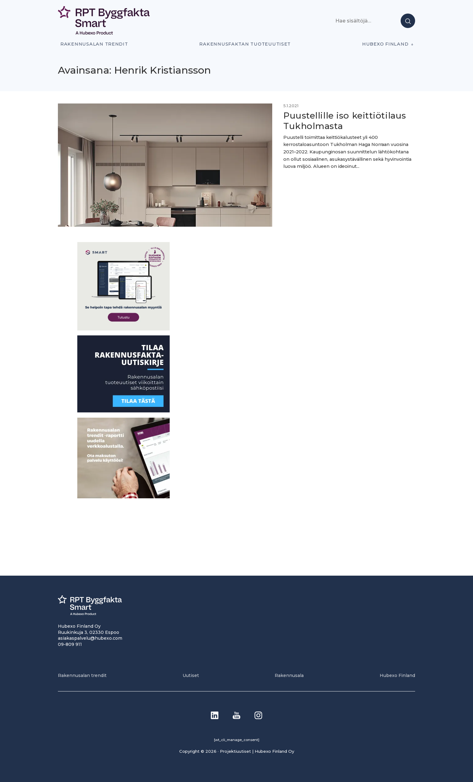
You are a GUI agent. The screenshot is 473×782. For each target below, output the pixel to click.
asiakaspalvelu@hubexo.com (90, 638)
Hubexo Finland (385, 44)
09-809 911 (70, 644)
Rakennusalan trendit (94, 44)
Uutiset (191, 675)
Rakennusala (289, 675)
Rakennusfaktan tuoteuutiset (245, 44)
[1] (123, 411)
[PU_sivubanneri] (123, 497)
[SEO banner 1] (123, 329)
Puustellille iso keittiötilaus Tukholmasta (344, 120)
